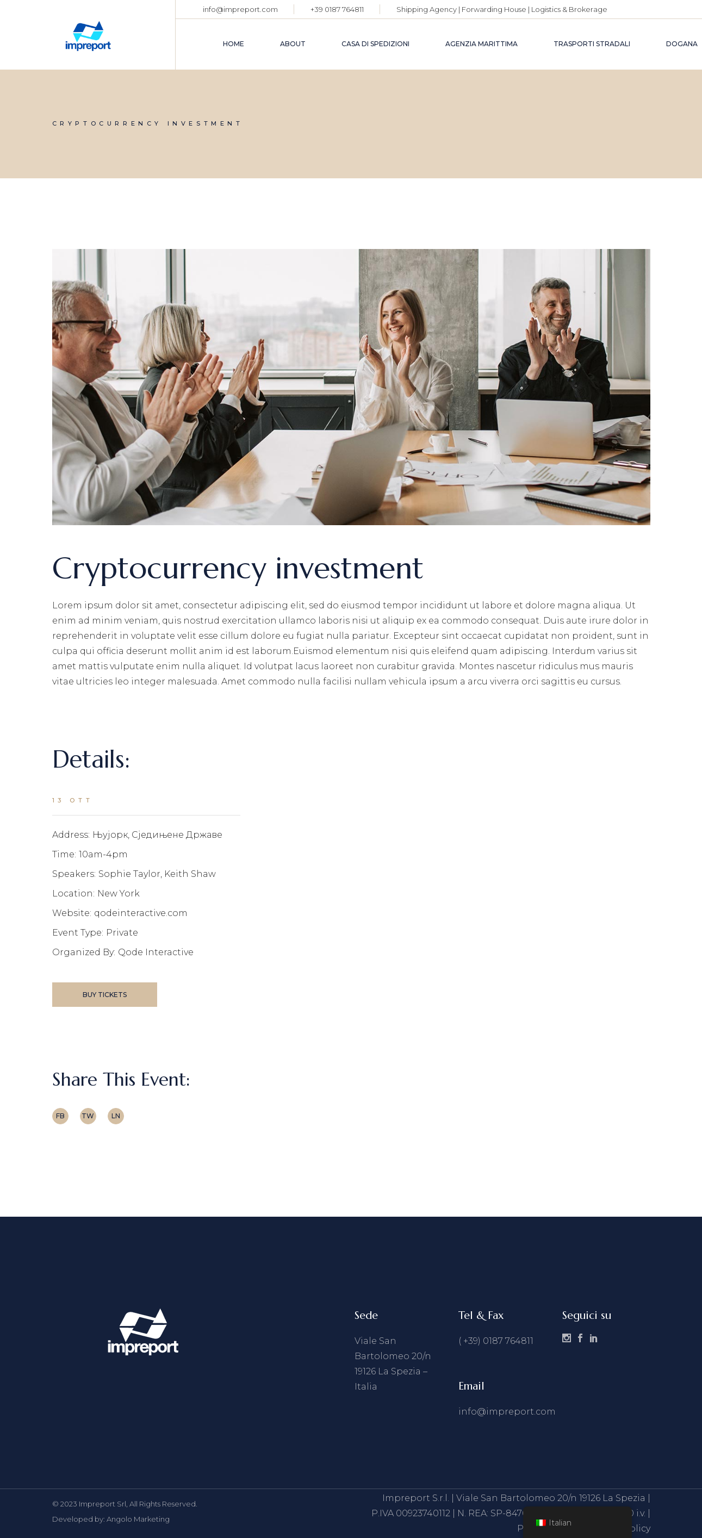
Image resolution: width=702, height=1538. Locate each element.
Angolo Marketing (138, 1519)
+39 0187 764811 (337, 9)
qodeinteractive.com (141, 913)
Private (122, 932)
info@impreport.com (240, 9)
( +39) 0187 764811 (495, 1341)
